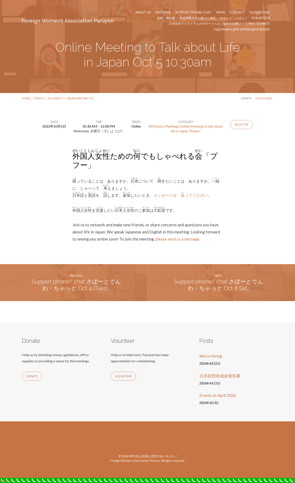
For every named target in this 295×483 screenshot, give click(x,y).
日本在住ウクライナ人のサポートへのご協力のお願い (205, 23)
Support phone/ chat (193, 12)
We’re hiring (210, 355)
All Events (55, 98)
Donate (32, 376)
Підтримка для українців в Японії (242, 29)
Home (26, 98)
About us (143, 12)
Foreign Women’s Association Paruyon (67, 21)
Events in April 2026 (217, 395)
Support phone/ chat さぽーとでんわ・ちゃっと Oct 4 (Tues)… (76, 284)
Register (241, 124)
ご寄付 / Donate (258, 23)
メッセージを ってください (181, 195)
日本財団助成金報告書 (219, 375)
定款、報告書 (166, 18)
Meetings (163, 12)
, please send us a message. (177, 239)
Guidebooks (259, 12)
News (220, 12)
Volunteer (261, 18)
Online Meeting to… (80, 98)
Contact (237, 12)
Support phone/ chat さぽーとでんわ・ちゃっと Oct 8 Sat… (218, 284)
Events (39, 98)
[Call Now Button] (147, 480)
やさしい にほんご (233, 18)
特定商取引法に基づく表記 (198, 18)
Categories (263, 98)
